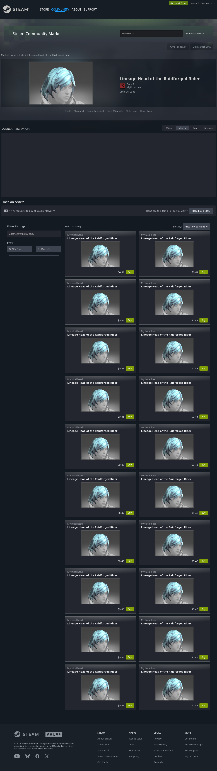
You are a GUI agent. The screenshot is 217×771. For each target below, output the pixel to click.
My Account (191, 756)
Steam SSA (103, 744)
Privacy (157, 738)
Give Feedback (178, 46)
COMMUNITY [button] (60, 9)
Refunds (158, 762)
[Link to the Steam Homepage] (18, 9)
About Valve (135, 738)
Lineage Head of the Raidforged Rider (49, 55)
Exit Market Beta (201, 46)
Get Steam (190, 738)
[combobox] (151, 33)
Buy (130, 272)
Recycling (134, 756)
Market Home (8, 55)
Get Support (191, 750)
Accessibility (160, 744)
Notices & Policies (163, 750)
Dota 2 (22, 55)
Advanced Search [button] (194, 33)
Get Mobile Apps (194, 744)
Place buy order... (201, 210)
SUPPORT (90, 9)
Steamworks (104, 750)
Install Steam (181, 3)
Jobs (131, 744)
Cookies (158, 756)
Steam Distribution (107, 756)
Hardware (134, 750)
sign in (194, 3)
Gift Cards (102, 762)
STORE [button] (44, 9)
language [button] (205, 3)
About (76, 9)
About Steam (104, 738)
